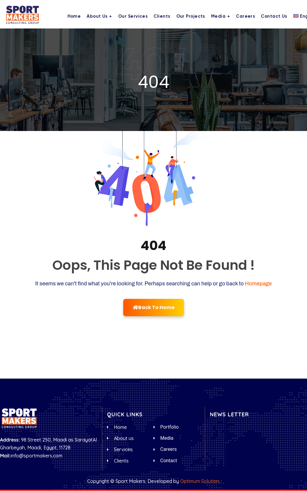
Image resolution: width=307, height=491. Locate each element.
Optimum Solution (199, 481)
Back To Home (153, 307)
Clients (162, 16)
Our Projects (190, 16)
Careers (245, 16)
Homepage (258, 284)
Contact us (274, 16)
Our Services (133, 16)
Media (218, 16)
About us (97, 16)
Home (74, 16)
